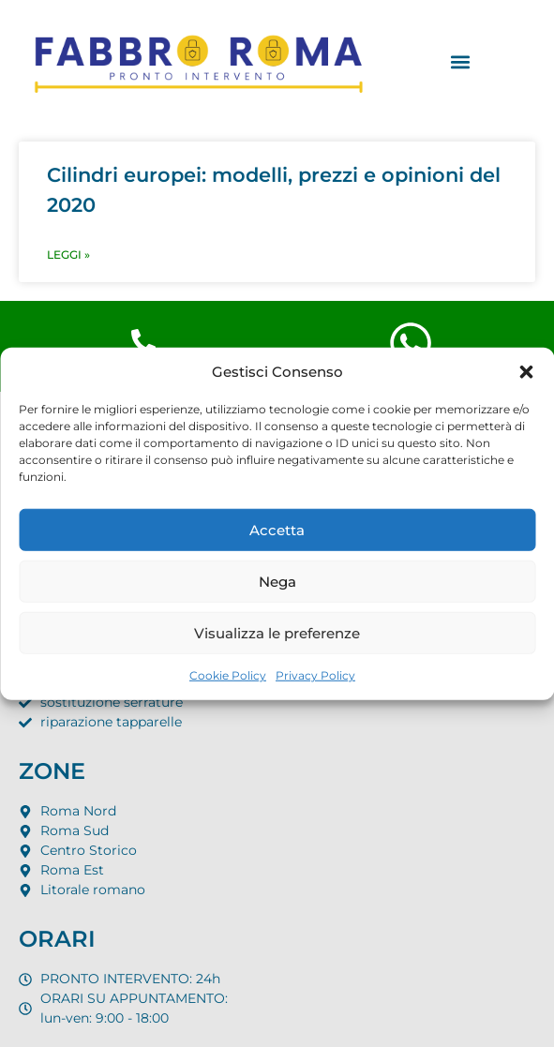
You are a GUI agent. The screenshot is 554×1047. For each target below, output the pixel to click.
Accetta (277, 529)
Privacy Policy (315, 675)
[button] (526, 372)
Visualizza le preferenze (277, 632)
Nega (277, 581)
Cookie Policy (227, 675)
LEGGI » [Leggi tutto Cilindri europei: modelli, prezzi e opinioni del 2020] (68, 254)
